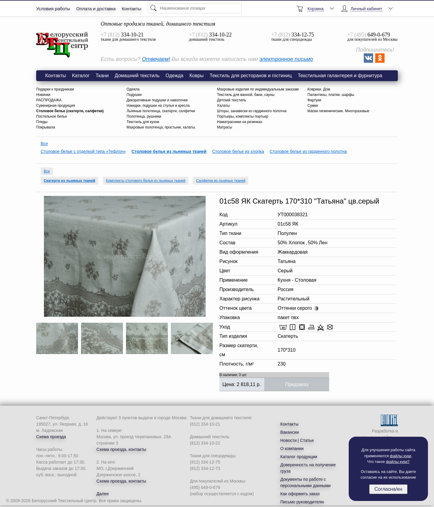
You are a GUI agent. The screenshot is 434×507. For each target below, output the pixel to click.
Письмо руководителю (302, 501)
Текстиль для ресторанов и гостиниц (251, 75)
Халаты (223, 105)
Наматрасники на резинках (239, 122)
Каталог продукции (298, 456)
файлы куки (400, 456)
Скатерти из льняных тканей (69, 181)
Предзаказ (297, 384)
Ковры (196, 75)
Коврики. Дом (318, 89)
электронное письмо (286, 59)
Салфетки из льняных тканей (220, 181)
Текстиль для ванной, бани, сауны (246, 95)
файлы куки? (398, 461)
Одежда (174, 75)
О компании (291, 448)
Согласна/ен (388, 489)
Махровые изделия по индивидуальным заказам (258, 89)
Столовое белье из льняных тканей (168, 151)
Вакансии (289, 432)
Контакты (131, 8)
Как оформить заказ (300, 493)
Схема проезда (51, 436)
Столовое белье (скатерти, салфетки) (70, 111)
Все (44, 143)
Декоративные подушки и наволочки (157, 100)
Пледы (42, 122)
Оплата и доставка (96, 8)
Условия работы (53, 8)
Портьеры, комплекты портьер (242, 116)
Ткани (102, 75)
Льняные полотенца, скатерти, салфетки (161, 111)
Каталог (81, 75)
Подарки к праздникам (55, 89)
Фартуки (314, 100)
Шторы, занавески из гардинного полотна (251, 111)
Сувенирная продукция (55, 105)
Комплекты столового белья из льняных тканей (145, 181)
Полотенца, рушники (144, 116)
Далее (102, 493)
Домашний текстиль (137, 75)
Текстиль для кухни (143, 122)
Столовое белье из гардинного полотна (308, 151)
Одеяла (133, 89)
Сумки (312, 105)
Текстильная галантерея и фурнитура (340, 75)
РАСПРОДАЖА (48, 100)
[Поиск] (195, 8)
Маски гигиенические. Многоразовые (338, 111)
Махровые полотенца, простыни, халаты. (161, 127)
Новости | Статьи (297, 440)
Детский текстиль (231, 100)
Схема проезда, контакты (121, 449)
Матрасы (224, 127)
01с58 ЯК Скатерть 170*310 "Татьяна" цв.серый (62, 45)
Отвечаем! (156, 59)
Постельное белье (51, 116)
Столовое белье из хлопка (238, 151)
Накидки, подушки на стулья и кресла (158, 105)
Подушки (134, 95)
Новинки (43, 95)
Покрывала (45, 127)
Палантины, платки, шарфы (330, 95)
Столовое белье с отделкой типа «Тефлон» (83, 151)
